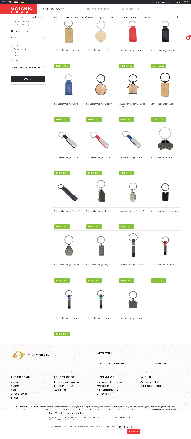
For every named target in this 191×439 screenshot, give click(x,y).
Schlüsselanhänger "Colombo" (100, 71)
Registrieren (167, 2)
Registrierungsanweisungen (66, 402)
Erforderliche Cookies (62, 427)
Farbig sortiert (20, 69)
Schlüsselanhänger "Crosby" (99, 124)
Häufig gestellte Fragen (150, 406)
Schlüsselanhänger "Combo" (131, 71)
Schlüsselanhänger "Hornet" (131, 285)
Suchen (28, 99)
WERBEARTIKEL (40, 22)
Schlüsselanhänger (22, 42)
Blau (16, 66)
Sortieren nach (102, 32)
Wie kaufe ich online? (149, 402)
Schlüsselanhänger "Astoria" (67, 71)
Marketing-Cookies (107, 427)
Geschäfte (16, 406)
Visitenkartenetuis (20, 45)
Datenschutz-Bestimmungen (110, 402)
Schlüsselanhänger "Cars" (162, 178)
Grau (16, 73)
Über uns (15, 402)
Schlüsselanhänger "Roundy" (67, 285)
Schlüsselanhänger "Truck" (98, 231)
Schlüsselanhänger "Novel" (66, 231)
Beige (16, 62)
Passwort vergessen (63, 406)
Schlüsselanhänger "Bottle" (131, 231)
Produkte (28, 22)
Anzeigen (138, 32)
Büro (50, 22)
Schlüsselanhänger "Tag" (97, 285)
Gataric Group (17, 22)
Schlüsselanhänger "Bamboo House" (131, 125)
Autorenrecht (103, 406)
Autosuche (87, 32)
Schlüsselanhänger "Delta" (66, 178)
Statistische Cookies (85, 427)
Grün (16, 76)
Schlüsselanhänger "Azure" (163, 124)
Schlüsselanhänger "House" (131, 339)
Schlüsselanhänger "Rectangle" (165, 231)
